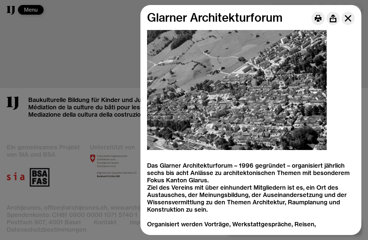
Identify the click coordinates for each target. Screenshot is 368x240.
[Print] (318, 18)
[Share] (333, 18)
